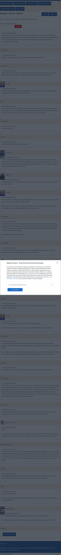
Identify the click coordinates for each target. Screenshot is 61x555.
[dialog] (30, 277)
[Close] (57, 263)
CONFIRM (15, 289)
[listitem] (30, 285)
